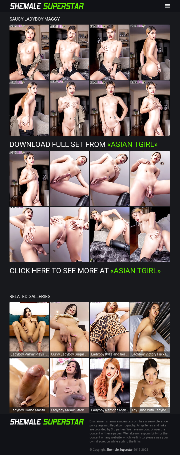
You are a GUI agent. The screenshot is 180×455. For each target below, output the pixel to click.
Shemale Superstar (119, 449)
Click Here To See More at (85, 270)
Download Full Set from (84, 144)
